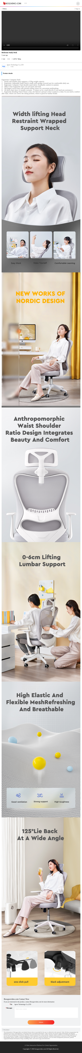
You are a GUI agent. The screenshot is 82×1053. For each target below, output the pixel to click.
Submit (41, 1022)
